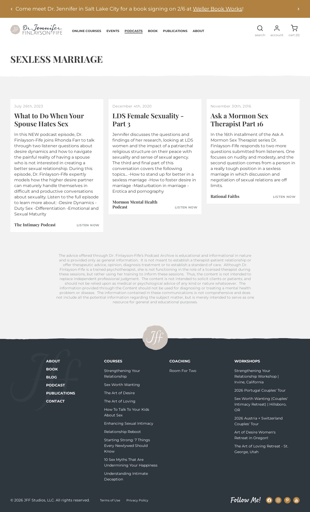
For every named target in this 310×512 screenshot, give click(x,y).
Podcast (55, 385)
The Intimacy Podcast (35, 224)
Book (153, 31)
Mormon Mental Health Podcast (134, 204)
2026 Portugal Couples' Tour (260, 390)
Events (112, 31)
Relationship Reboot (122, 431)
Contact (55, 401)
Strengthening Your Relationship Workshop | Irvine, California (256, 376)
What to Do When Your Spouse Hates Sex (49, 119)
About (198, 31)
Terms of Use (110, 500)
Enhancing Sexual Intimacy (128, 423)
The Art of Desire (119, 393)
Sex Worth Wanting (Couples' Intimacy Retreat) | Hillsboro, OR (261, 404)
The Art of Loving (119, 401)
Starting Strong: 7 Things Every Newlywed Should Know (127, 446)
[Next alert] (298, 9)
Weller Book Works (217, 9)
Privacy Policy (137, 500)
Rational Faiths (225, 196)
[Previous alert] (12, 9)
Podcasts (134, 31)
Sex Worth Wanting (122, 384)
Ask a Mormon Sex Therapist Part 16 (239, 119)
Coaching (179, 361)
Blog (51, 377)
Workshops (247, 361)
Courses (113, 361)
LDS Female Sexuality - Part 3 (148, 119)
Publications (175, 31)
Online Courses (86, 31)
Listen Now (88, 225)
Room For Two (182, 370)
